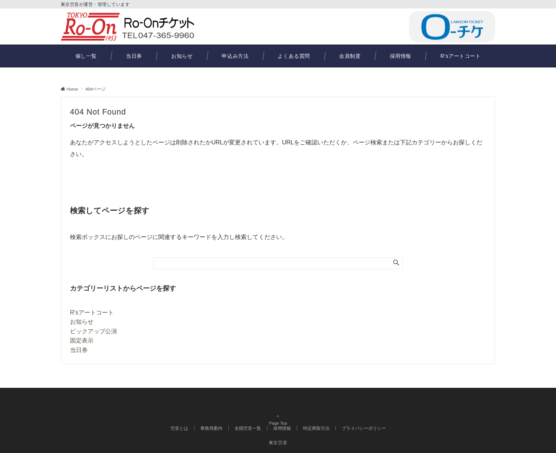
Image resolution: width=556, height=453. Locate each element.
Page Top (278, 412)
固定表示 (82, 340)
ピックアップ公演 (93, 331)
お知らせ (82, 322)
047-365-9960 (368, 26)
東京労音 (278, 442)
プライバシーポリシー (364, 428)
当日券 (79, 350)
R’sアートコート (92, 312)
